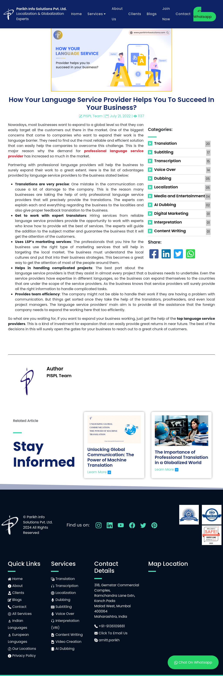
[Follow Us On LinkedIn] (110, 525)
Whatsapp (202, 14)
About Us (117, 13)
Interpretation (168, 222)
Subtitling (163, 152)
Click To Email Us (111, 633)
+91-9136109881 (109, 626)
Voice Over (165, 169)
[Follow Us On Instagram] (98, 525)
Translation (165, 143)
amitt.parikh (107, 640)
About (15, 585)
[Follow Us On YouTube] (121, 525)
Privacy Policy (22, 655)
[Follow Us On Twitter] (143, 525)
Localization (166, 187)
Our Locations (22, 648)
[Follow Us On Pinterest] (154, 525)
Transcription (167, 160)
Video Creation (66, 641)
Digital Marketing (171, 213)
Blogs (152, 14)
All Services (20, 613)
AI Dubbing (165, 204)
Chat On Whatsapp (193, 662)
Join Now (166, 13)
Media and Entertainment (179, 196)
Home (76, 14)
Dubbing (162, 178)
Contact (183, 14)
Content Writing (170, 231)
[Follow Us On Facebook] (132, 525)
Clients (134, 14)
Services (97, 14)
